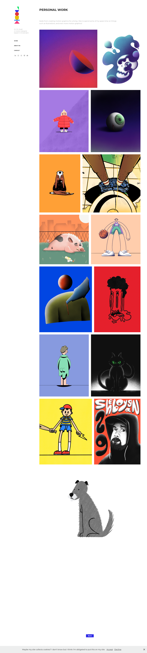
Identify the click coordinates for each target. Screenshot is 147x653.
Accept (110, 649)
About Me (17, 45)
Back (90, 636)
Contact (17, 50)
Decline (117, 649)
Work (16, 41)
